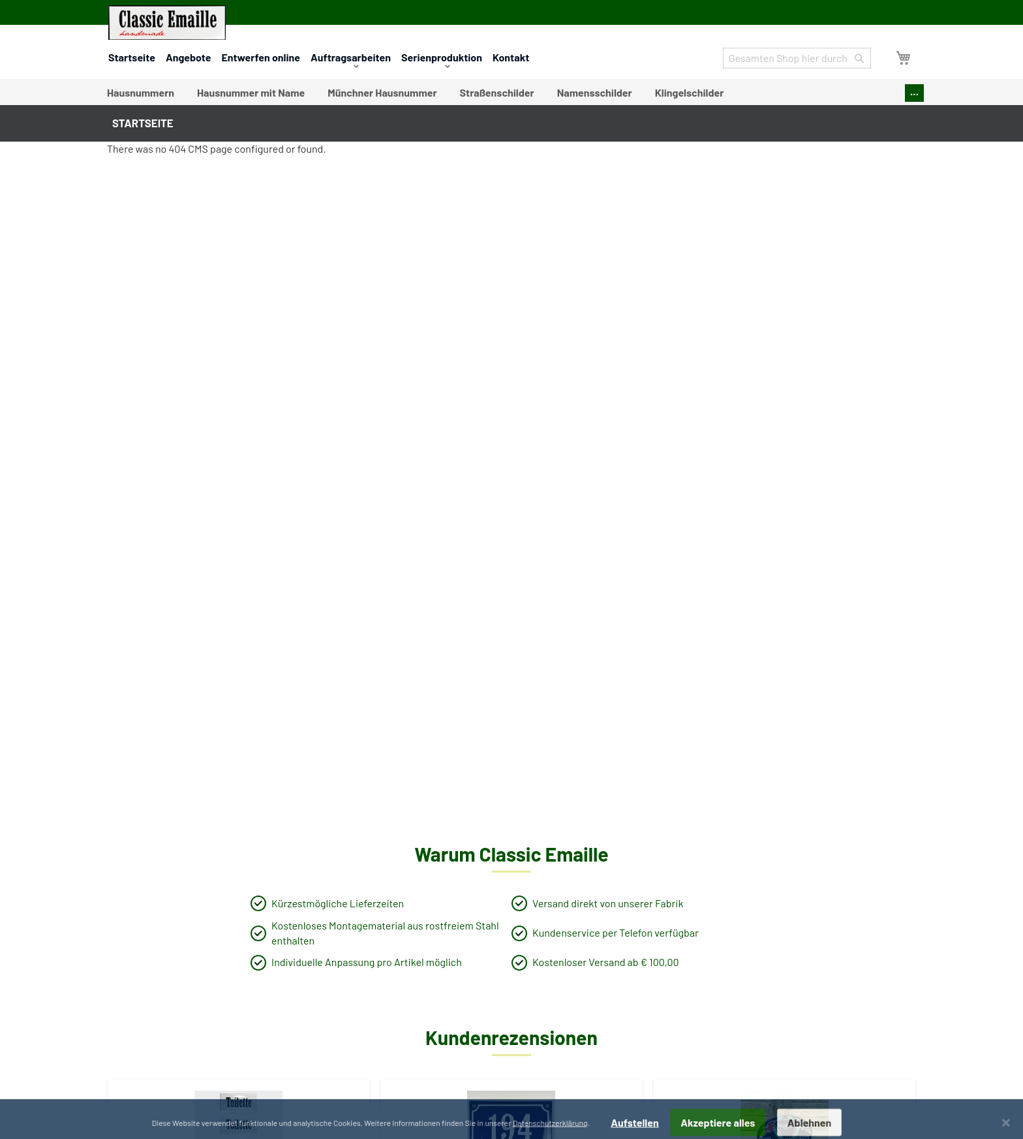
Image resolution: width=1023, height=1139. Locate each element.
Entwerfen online (260, 57)
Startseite (131, 57)
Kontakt (511, 57)
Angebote (188, 57)
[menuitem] (140, 92)
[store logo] (167, 22)
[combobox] (797, 58)
